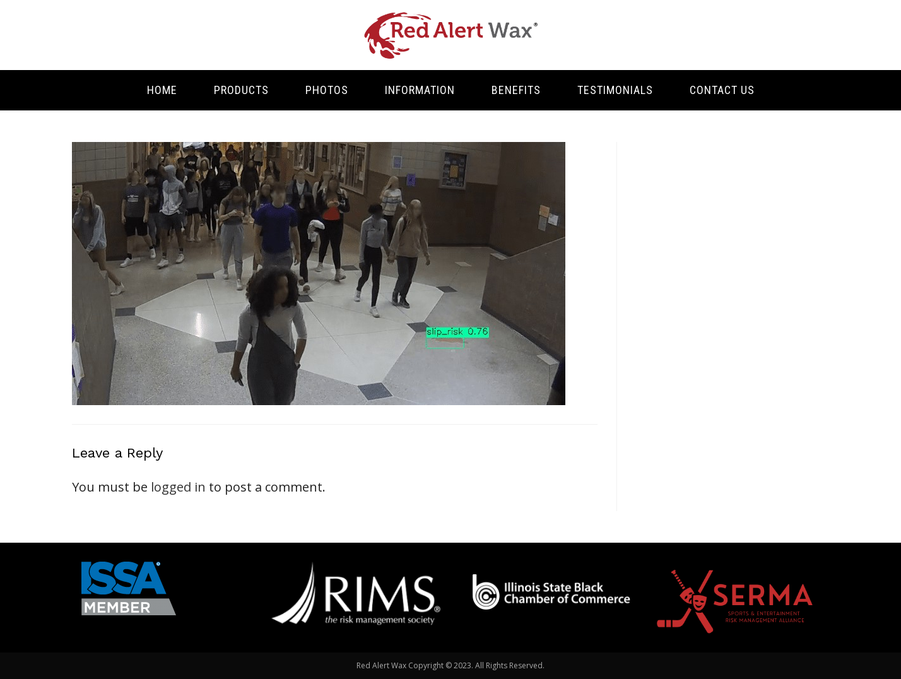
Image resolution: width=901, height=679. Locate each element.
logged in (178, 486)
